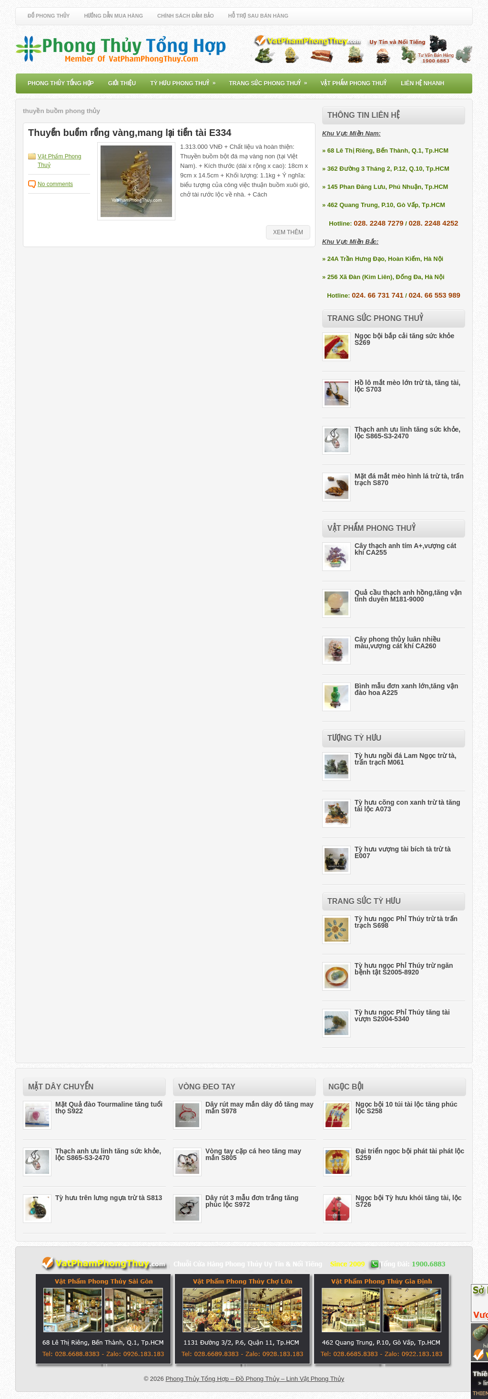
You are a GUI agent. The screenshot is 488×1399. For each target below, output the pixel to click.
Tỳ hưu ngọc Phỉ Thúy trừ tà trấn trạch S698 (406, 922)
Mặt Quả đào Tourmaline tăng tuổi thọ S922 (109, 1107)
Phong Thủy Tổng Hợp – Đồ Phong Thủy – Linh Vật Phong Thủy (254, 1378)
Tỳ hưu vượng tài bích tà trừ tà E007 (403, 852)
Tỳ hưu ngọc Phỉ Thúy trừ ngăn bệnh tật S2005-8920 (404, 969)
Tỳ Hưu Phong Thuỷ (186, 80)
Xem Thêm (288, 232)
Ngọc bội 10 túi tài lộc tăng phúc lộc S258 (407, 1107)
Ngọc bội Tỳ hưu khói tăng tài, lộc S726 (409, 1201)
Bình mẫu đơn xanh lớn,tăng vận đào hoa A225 (406, 689)
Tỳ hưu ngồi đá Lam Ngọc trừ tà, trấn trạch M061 (406, 759)
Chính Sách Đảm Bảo (185, 16)
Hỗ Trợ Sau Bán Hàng (258, 16)
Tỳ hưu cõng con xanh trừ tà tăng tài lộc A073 (407, 805)
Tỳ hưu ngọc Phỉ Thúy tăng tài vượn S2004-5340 (402, 1015)
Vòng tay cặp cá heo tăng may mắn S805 (253, 1154)
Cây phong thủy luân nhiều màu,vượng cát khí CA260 (397, 642)
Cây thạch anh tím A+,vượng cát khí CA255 (405, 549)
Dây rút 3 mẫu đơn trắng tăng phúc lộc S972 (251, 1201)
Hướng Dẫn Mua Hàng (113, 16)
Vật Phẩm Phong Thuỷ (353, 83)
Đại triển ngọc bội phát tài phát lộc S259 (410, 1154)
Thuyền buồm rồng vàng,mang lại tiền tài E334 (130, 132)
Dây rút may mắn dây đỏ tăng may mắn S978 (259, 1107)
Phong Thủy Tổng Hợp (61, 83)
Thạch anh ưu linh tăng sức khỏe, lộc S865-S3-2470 (407, 432)
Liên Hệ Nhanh (422, 83)
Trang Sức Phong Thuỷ (271, 80)
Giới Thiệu (122, 83)
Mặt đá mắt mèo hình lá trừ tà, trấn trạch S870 (409, 479)
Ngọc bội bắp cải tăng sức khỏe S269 (404, 339)
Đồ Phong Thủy (49, 16)
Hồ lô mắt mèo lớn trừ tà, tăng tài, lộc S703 (407, 386)
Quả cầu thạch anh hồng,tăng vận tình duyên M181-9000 (408, 596)
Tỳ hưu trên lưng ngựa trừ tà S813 (108, 1198)
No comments (55, 184)
